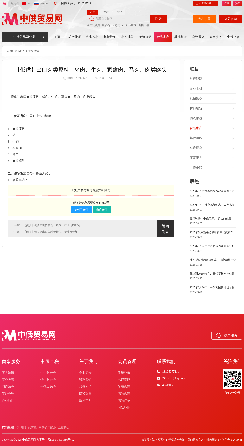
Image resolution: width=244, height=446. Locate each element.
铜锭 (141, 24)
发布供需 (204, 18)
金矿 (90, 24)
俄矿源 (32, 427)
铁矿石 (106, 24)
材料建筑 (127, 37)
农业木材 (92, 37)
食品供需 (33, 50)
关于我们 (88, 361)
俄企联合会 (48, 379)
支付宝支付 (81, 209)
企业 (119, 11)
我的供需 (124, 393)
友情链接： (9, 427)
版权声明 (85, 400)
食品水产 (163, 37)
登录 (226, 2)
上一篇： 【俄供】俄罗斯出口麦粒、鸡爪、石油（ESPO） (46, 225)
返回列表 (165, 229)
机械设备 (110, 37)
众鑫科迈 (64, 427)
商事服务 (215, 37)
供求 (106, 11)
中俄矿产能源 (47, 427)
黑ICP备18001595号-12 (60, 439)
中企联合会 (48, 372)
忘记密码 (124, 379)
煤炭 (97, 24)
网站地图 (124, 407)
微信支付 (101, 209)
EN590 (133, 24)
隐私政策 (85, 393)
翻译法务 (8, 386)
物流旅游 (145, 37)
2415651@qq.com (173, 378)
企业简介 (85, 372)
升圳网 (21, 427)
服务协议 (85, 386)
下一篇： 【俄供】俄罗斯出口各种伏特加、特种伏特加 (45, 231)
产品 (92, 11)
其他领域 (180, 37)
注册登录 (124, 372)
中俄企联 (233, 37)
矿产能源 (74, 37)
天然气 (116, 24)
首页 (57, 37)
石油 (124, 24)
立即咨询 (230, 18)
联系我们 (85, 379)
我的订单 (124, 400)
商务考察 (8, 379)
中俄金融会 (48, 386)
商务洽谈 (8, 372)
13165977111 (170, 371)
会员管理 (127, 361)
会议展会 (198, 37)
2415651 (167, 384)
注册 (237, 2)
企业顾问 (8, 400)
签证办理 (8, 393)
